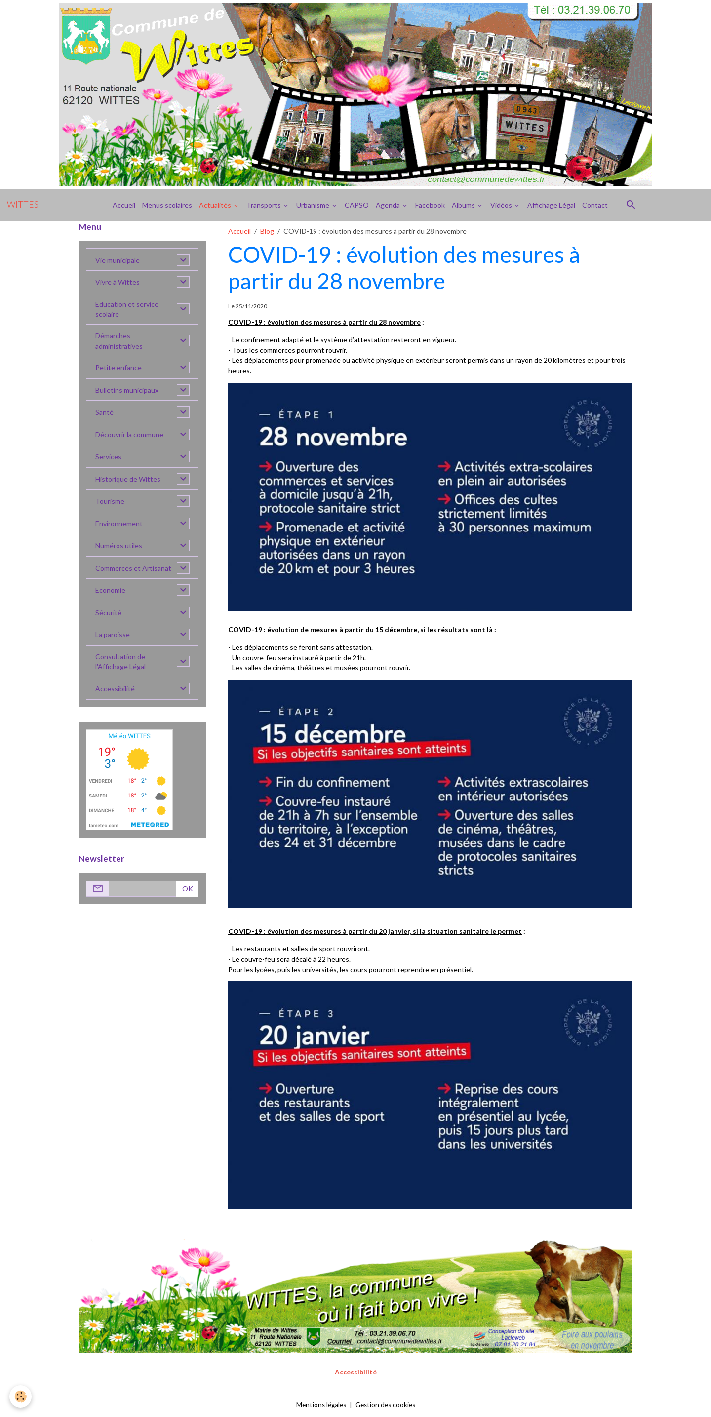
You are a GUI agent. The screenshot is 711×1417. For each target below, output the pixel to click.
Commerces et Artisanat (133, 568)
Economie (110, 590)
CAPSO (357, 205)
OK (187, 889)
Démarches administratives (119, 340)
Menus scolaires (167, 205)
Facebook (430, 205)
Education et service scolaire (126, 309)
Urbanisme (313, 205)
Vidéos (502, 205)
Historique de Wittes (127, 479)
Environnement (119, 523)
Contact (595, 205)
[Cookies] (21, 1396)
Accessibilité (115, 688)
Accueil (124, 205)
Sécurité (108, 612)
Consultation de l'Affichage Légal (120, 661)
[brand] (23, 204)
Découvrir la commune (129, 434)
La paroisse (112, 634)
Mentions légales (319, 1404)
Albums (464, 205)
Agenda (388, 205)
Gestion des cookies (386, 1404)
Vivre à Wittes (117, 282)
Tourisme (109, 501)
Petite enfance (118, 367)
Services (108, 456)
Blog (267, 231)
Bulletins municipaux (126, 390)
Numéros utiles (118, 545)
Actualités (216, 205)
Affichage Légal (551, 205)
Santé (104, 412)
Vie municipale (117, 260)
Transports (264, 205)
